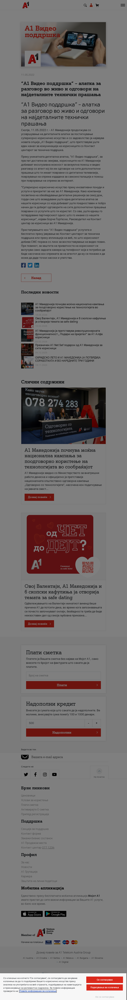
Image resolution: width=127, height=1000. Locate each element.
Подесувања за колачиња (104, 987)
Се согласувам (105, 980)
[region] (63, 986)
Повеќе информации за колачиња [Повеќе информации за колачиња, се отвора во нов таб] (37, 991)
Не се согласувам (104, 997)
